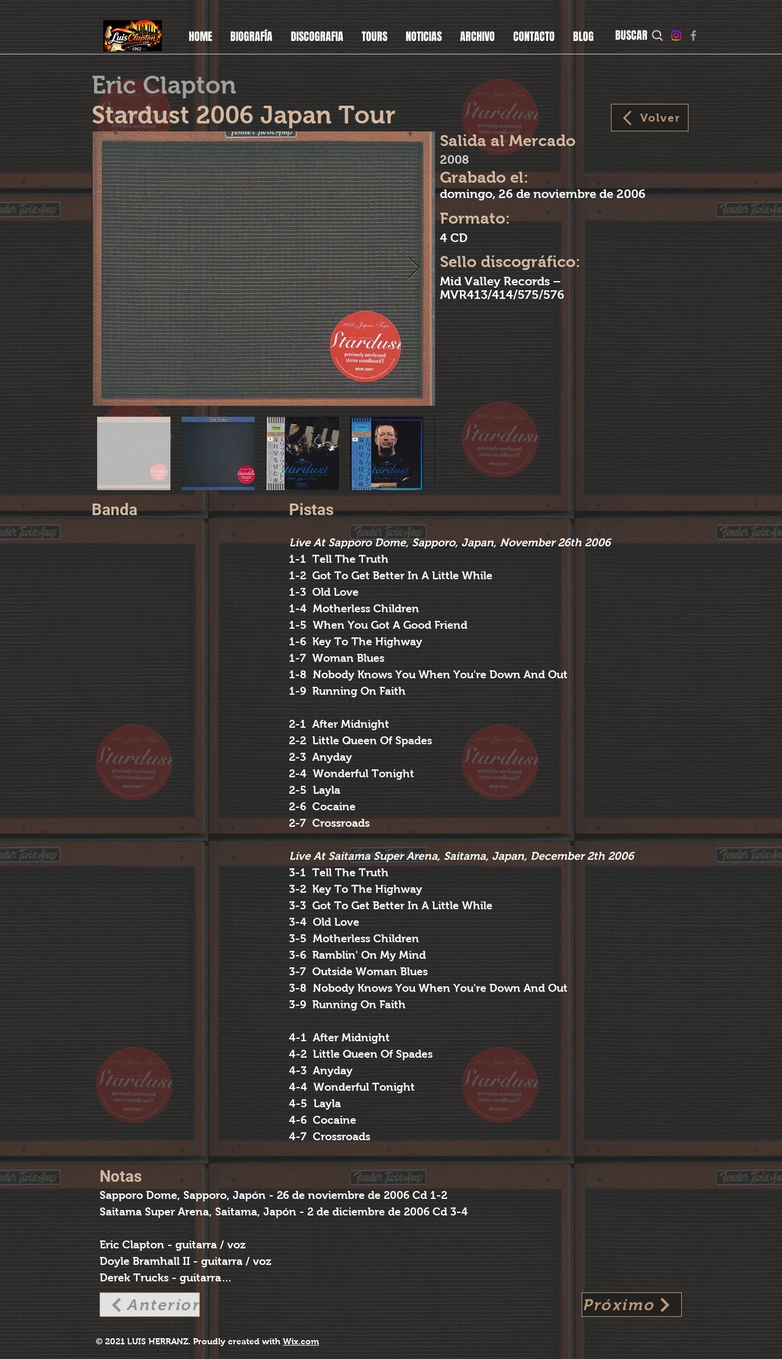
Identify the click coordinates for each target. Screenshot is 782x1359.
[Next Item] (414, 268)
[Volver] (650, 117)
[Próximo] (632, 1304)
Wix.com (301, 1341)
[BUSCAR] (640, 35)
